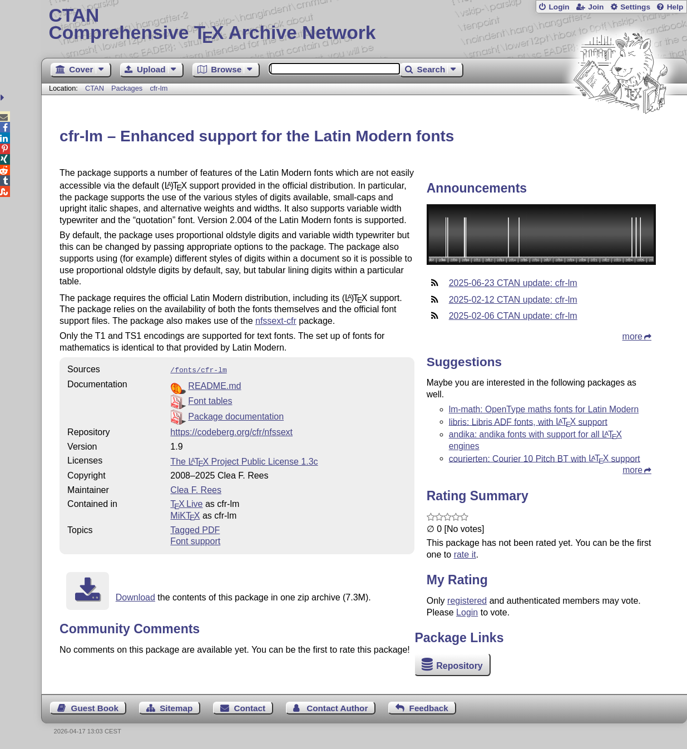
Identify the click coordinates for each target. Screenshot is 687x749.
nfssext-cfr (275, 321)
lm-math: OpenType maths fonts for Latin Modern (544, 409)
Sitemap (176, 708)
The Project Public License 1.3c (244, 460)
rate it (465, 554)
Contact (250, 708)
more (632, 336)
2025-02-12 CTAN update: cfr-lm (513, 299)
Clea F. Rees (195, 489)
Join (596, 7)
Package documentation (236, 415)
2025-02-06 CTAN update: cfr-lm (513, 316)
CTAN (94, 88)
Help (675, 7)
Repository (459, 666)
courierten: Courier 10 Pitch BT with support (544, 458)
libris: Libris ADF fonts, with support (528, 421)
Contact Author (337, 708)
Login (558, 7)
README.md (214, 385)
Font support (195, 540)
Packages (128, 88)
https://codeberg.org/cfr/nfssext (231, 431)
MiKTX (185, 514)
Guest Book (94, 708)
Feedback (428, 708)
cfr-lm (158, 88)
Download (135, 596)
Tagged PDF (195, 529)
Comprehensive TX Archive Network (363, 25)
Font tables (210, 400)
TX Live (186, 502)
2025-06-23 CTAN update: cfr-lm (513, 283)
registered (467, 600)
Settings (635, 7)
